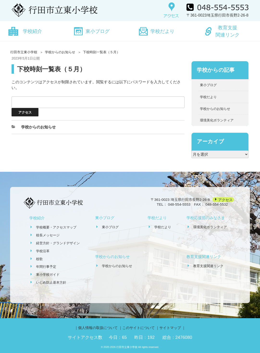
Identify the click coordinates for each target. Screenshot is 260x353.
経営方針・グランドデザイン (58, 243)
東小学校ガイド (48, 274)
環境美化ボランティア (217, 120)
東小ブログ (98, 31)
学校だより (162, 31)
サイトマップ (170, 328)
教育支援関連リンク (228, 31)
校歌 (39, 259)
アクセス (225, 199)
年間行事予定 (46, 267)
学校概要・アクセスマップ (56, 227)
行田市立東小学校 (23, 52)
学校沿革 (43, 251)
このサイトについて (138, 328)
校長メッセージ (48, 235)
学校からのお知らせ (60, 52)
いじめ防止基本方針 (51, 282)
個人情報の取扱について (98, 328)
